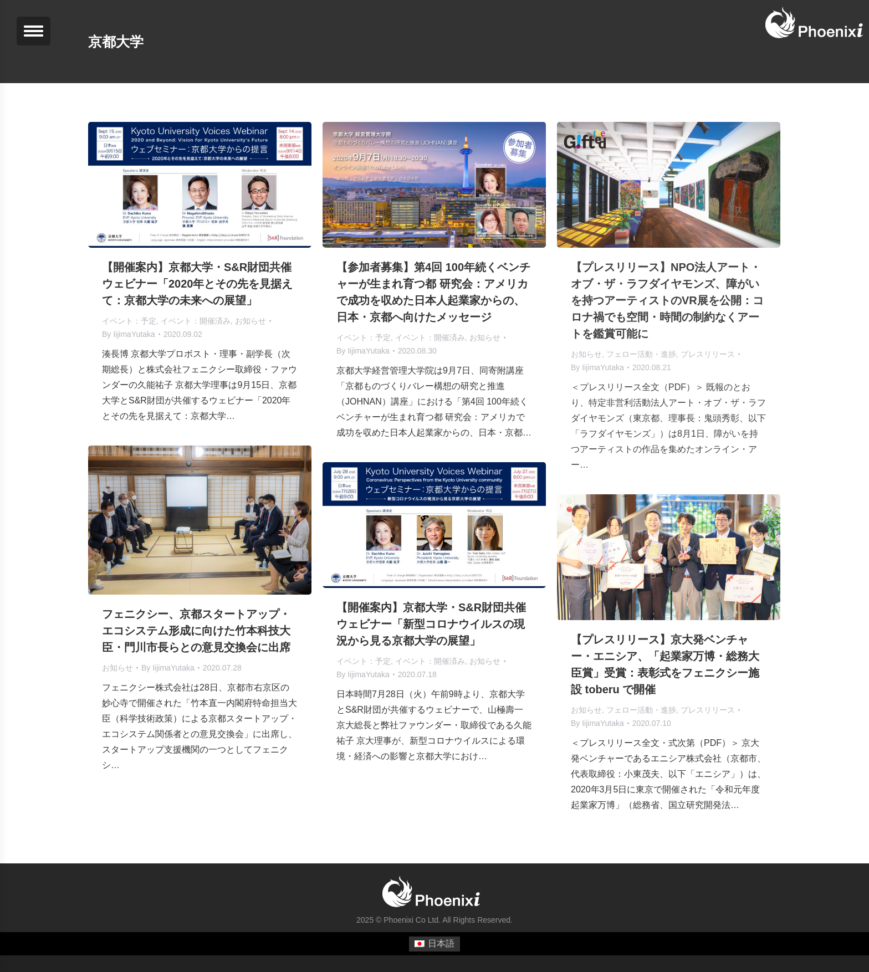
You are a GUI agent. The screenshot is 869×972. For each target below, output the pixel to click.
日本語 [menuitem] (441, 943)
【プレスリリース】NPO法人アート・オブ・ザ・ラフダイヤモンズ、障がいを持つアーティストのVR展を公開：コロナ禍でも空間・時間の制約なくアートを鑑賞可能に (667, 300)
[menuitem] (434, 944)
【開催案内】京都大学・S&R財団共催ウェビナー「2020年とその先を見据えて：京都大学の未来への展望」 (197, 283)
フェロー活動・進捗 (641, 354)
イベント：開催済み (196, 320)
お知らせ (250, 320)
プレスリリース (708, 354)
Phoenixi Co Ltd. (412, 919)
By (128, 334)
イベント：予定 (129, 320)
